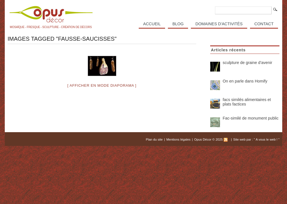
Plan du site (154, 139)
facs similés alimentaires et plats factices (247, 101)
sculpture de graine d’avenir (247, 62)
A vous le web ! (267, 139)
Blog (178, 24)
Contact (264, 24)
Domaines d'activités (218, 24)
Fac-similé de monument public (251, 118)
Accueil (152, 24)
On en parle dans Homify (245, 81)
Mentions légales (178, 139)
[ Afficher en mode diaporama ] (101, 85)
